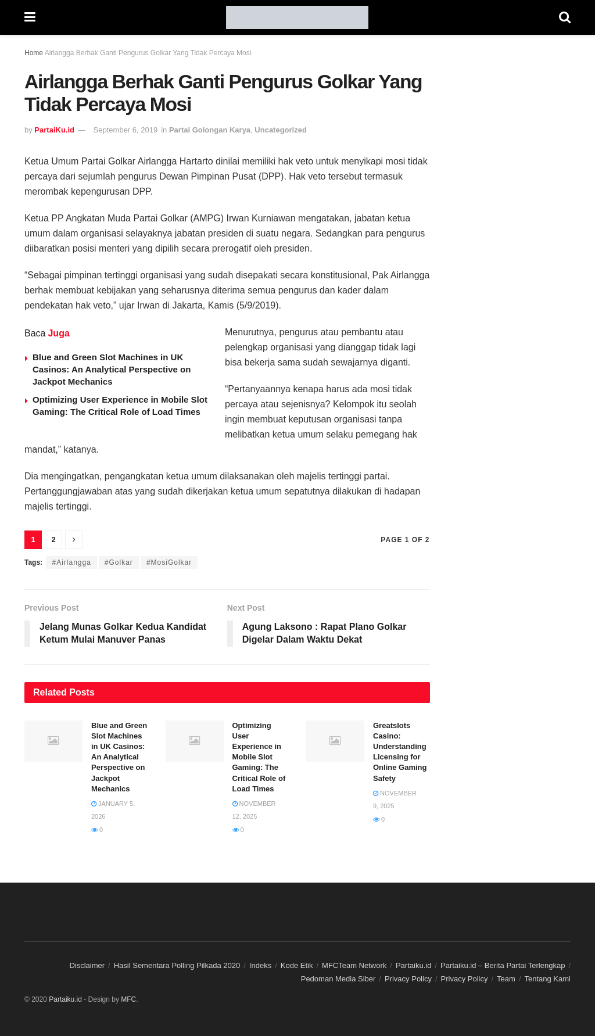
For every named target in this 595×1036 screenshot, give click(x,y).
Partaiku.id (413, 965)
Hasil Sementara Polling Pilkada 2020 (177, 965)
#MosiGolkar (169, 562)
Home (33, 53)
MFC (128, 999)
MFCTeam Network (354, 965)
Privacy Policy (408, 978)
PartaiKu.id (54, 130)
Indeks (260, 965)
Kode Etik (297, 965)
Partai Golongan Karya (209, 130)
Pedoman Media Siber (338, 978)
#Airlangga (71, 562)
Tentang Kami (548, 978)
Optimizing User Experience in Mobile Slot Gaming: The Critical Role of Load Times (259, 757)
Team (506, 978)
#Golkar (119, 562)
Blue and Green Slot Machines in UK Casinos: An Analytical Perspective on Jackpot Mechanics (112, 369)
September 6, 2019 (126, 130)
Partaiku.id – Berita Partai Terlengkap (502, 965)
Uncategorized (281, 130)
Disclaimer (87, 965)
